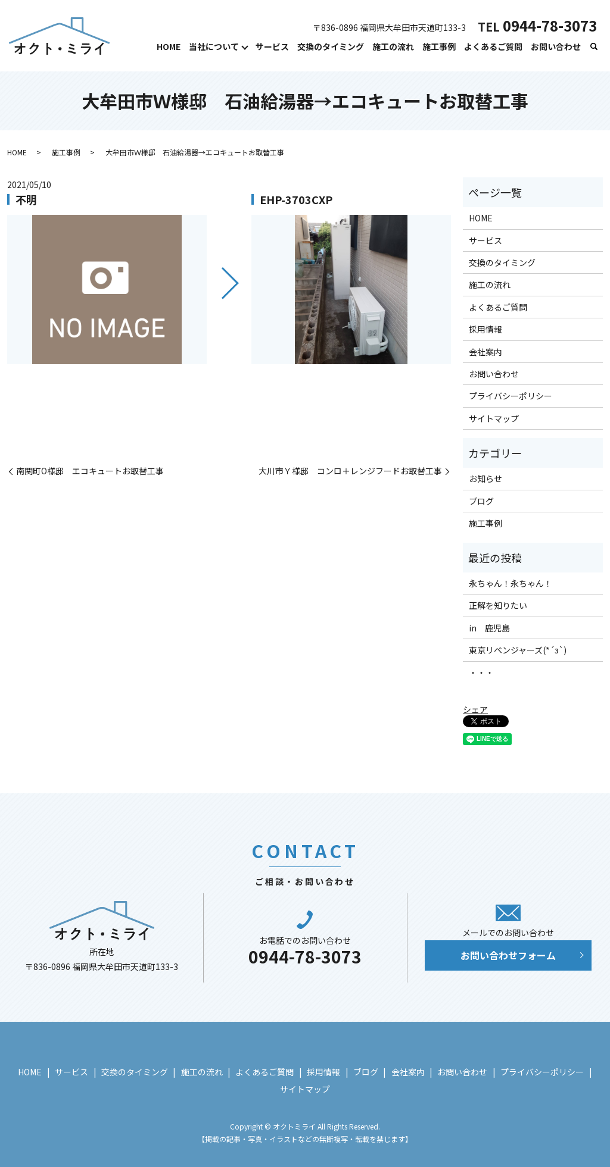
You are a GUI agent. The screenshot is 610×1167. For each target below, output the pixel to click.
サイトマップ (494, 418)
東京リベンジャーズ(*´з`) (518, 650)
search (594, 47)
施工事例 (439, 46)
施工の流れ (393, 46)
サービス (272, 46)
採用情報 (485, 329)
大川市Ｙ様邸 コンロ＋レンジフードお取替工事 (350, 471)
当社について (214, 46)
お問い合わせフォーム (508, 955)
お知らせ (485, 478)
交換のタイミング (330, 46)
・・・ (481, 672)
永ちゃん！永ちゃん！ (510, 583)
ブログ (481, 501)
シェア (475, 709)
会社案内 (485, 352)
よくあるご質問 (493, 46)
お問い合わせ (556, 46)
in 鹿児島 (489, 628)
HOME (168, 46)
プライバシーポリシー (510, 396)
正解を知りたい (498, 605)
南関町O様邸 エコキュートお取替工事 (90, 471)
